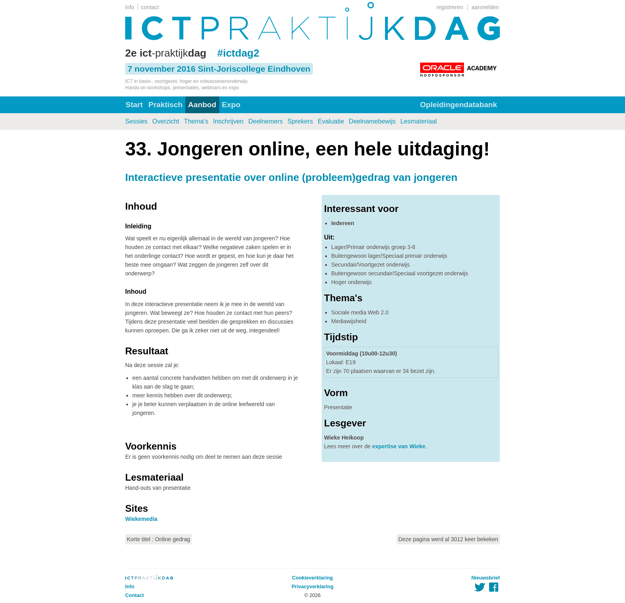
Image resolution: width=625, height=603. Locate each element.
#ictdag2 (238, 53)
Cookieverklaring (312, 578)
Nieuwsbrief (486, 578)
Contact (134, 595)
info (129, 7)
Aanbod (202, 104)
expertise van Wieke (399, 446)
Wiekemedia (141, 519)
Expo (231, 104)
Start (134, 104)
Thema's (196, 121)
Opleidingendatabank (458, 104)
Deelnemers (265, 121)
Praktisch (165, 104)
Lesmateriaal (418, 121)
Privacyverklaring (312, 586)
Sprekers (300, 121)
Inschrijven (228, 121)
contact (150, 7)
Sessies (136, 121)
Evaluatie (331, 121)
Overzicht (165, 121)
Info (129, 586)
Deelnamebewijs (372, 121)
